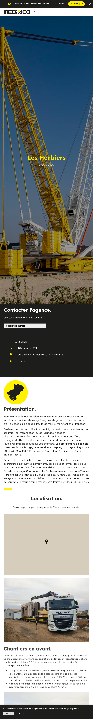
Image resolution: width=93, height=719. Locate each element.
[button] (88, 12)
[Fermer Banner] (90, 3)
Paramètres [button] (8, 713)
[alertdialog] (46, 4)
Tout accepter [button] (21, 713)
